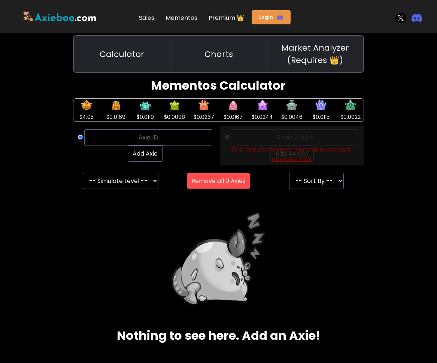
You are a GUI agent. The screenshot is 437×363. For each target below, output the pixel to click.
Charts (218, 54)
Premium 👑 (226, 18)
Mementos (181, 18)
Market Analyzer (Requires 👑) (315, 54)
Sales (146, 18)
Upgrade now (291, 158)
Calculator (122, 54)
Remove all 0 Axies (218, 181)
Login (271, 17)
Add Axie (145, 153)
